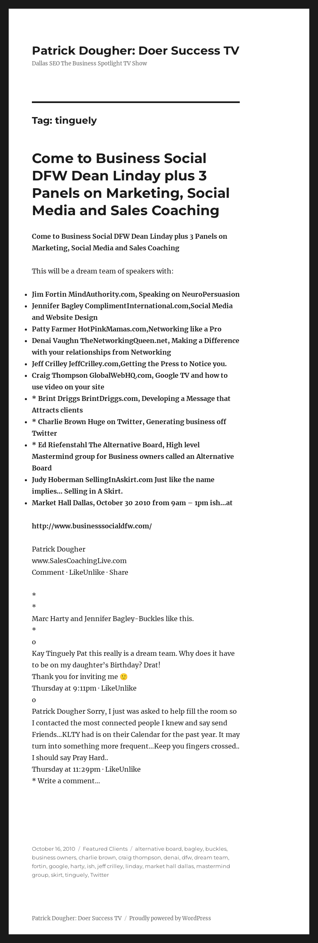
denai (171, 857)
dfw (187, 857)
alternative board (158, 848)
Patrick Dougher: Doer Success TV (135, 50)
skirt (57, 874)
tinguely (76, 874)
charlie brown (97, 857)
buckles (215, 848)
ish (91, 866)
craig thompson (139, 857)
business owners (54, 857)
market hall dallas (169, 866)
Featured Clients (105, 848)
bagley (193, 848)
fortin (39, 866)
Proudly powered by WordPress (170, 918)
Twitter (99, 874)
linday (133, 866)
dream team (211, 857)
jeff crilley (110, 866)
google (58, 866)
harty (77, 866)
